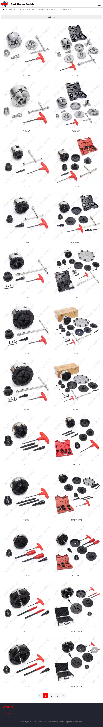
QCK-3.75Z (26, 76)
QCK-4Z (26, 131)
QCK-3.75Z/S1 (76, 76)
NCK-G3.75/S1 (76, 242)
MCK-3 (26, 520)
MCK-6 (26, 687)
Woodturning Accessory (47, 9)
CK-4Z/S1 (76, 298)
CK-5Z (26, 353)
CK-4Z (26, 298)
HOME (3, 9)
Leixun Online (77, 722)
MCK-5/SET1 (76, 631)
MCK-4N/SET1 (76, 576)
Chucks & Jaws (65, 9)
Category (51, 17)
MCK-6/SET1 (76, 687)
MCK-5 (26, 631)
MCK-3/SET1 (76, 520)
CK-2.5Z (26, 187)
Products (12, 9)
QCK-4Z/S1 (76, 131)
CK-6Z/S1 (76, 409)
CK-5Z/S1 (76, 353)
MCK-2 (26, 465)
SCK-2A (76, 465)
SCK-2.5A (77, 187)
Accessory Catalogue (27, 9)
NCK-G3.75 (26, 242)
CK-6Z (26, 409)
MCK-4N (26, 576)
